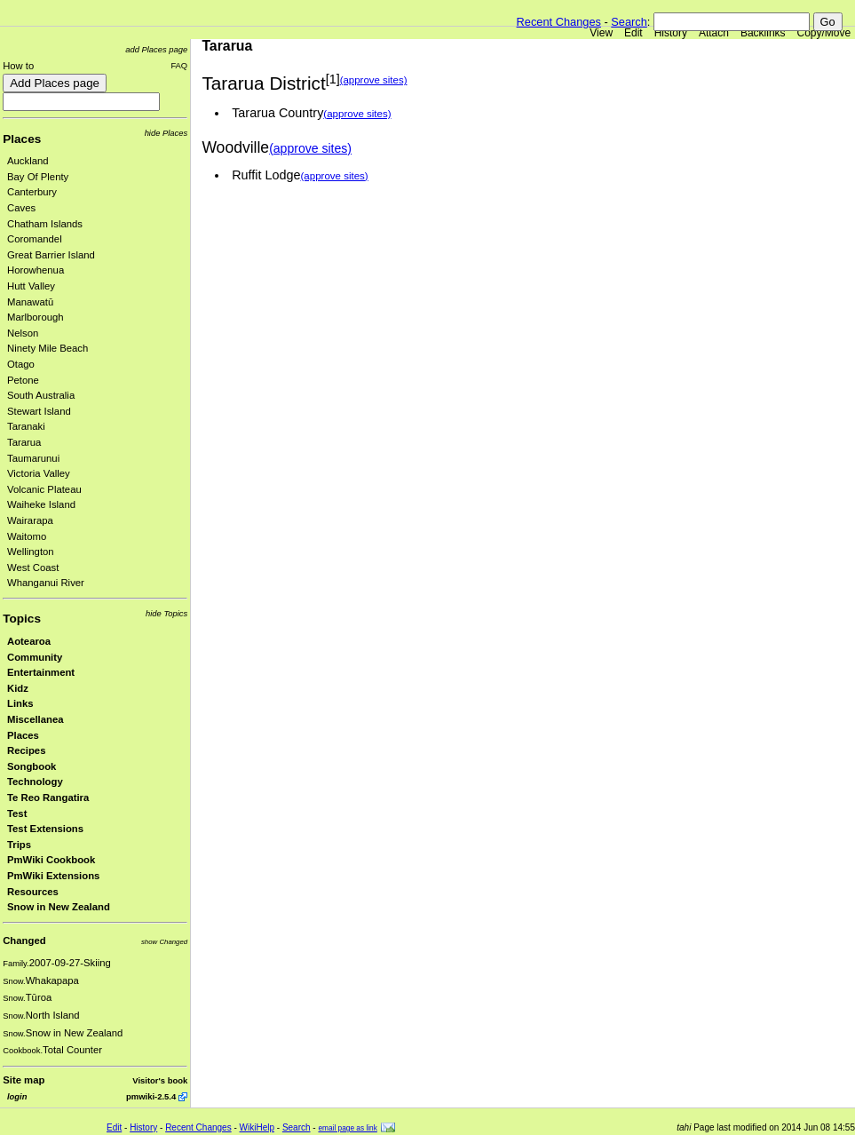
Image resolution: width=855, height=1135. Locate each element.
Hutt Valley (31, 286)
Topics (22, 618)
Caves (21, 207)
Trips (19, 844)
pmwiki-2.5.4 (151, 1096)
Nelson (22, 333)
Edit (633, 33)
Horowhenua (35, 270)
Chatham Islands (45, 223)
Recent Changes (559, 21)
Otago (21, 364)
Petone (23, 380)
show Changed (164, 942)
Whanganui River (45, 582)
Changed (24, 940)
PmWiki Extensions (53, 875)
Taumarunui (33, 458)
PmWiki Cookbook (51, 859)
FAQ (178, 65)
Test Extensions (45, 828)
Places (22, 139)
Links (20, 703)
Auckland (28, 160)
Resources (33, 891)
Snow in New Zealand (58, 906)
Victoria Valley (38, 473)
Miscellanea (35, 719)
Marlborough (35, 317)
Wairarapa (30, 520)
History (670, 33)
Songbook (31, 766)
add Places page (156, 49)
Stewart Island (39, 411)
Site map (23, 1080)
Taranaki (26, 426)
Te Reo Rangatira (48, 797)
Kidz (17, 688)
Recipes (26, 750)
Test (17, 813)
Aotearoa (29, 641)
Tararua (24, 442)
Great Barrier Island (51, 255)
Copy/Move (824, 33)
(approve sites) (374, 80)
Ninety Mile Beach (47, 348)
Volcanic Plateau (44, 489)
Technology (35, 781)
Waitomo (26, 536)
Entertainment (41, 672)
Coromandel (34, 239)
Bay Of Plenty (37, 176)
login (17, 1096)
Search (629, 21)
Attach (714, 33)
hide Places (166, 133)
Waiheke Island (41, 504)
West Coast (33, 567)
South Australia (41, 395)
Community (34, 657)
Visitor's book (159, 1080)
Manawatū (30, 302)
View (601, 33)
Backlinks (763, 33)
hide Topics (166, 613)
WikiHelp (257, 1127)
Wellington (30, 551)
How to (18, 65)
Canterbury (32, 192)
